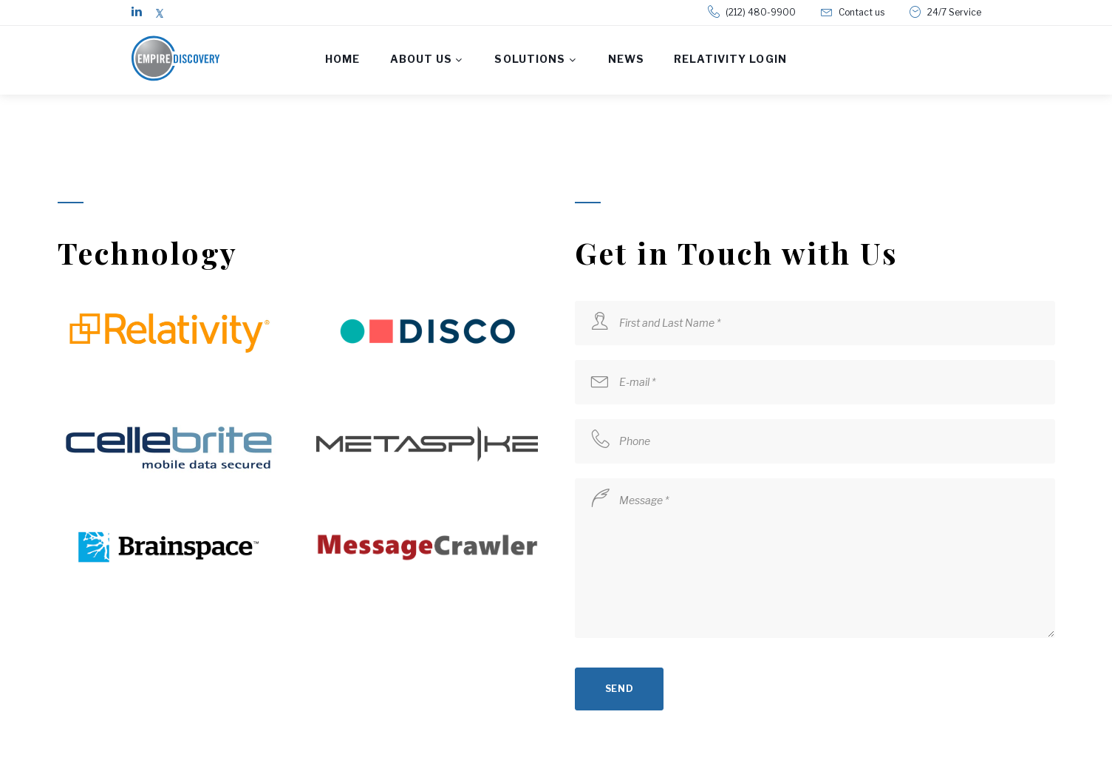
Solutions (529, 59)
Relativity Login (730, 59)
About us (421, 59)
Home (342, 59)
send (619, 688)
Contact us (861, 12)
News (626, 59)
